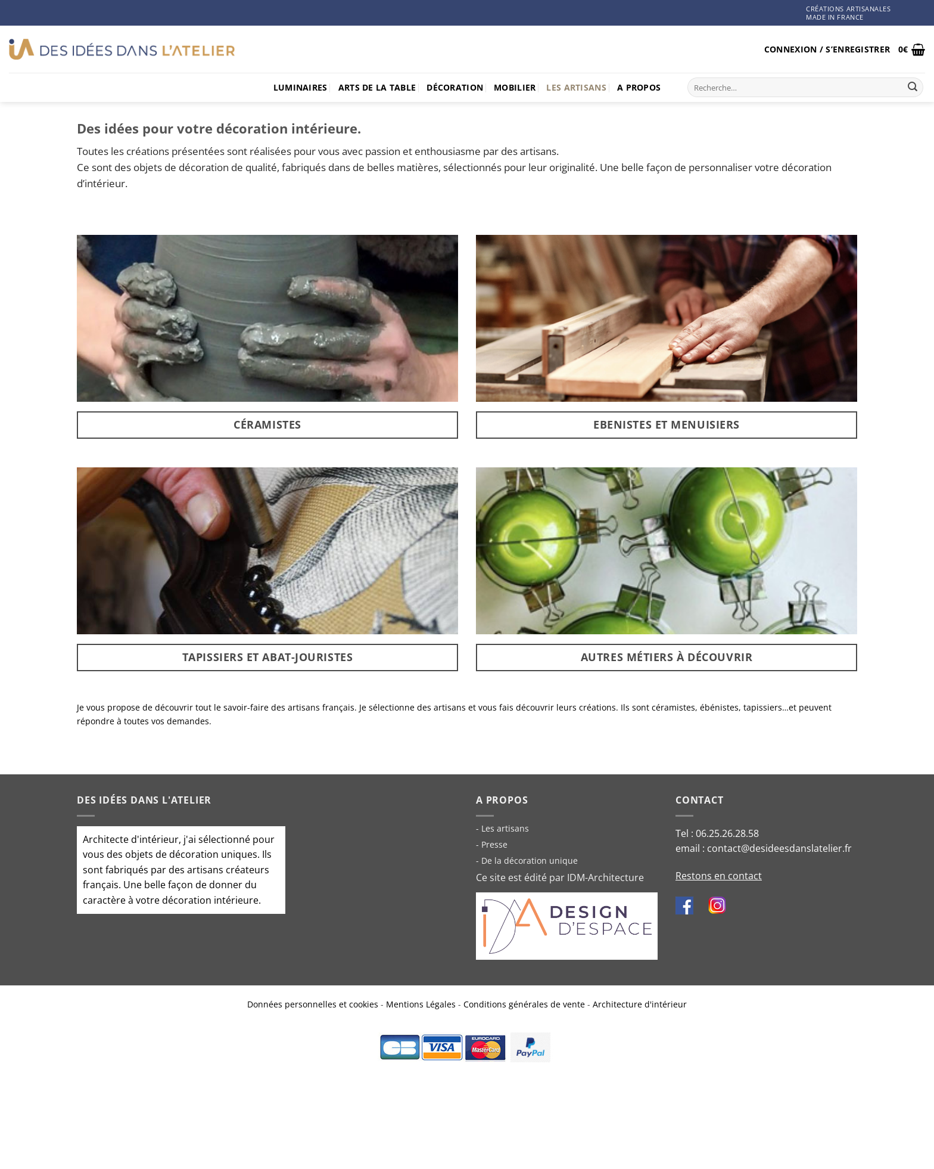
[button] (827, 49)
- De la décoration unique (527, 860)
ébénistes (719, 707)
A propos (639, 87)
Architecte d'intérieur (131, 839)
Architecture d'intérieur (640, 1004)
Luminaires (300, 87)
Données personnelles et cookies (312, 1004)
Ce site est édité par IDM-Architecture (560, 877)
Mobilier (515, 87)
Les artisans (576, 87)
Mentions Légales (421, 1004)
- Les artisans (502, 828)
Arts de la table (377, 87)
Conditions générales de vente (524, 1004)
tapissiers (762, 707)
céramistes (673, 707)
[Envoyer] (912, 87)
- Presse (492, 844)
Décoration (454, 87)
